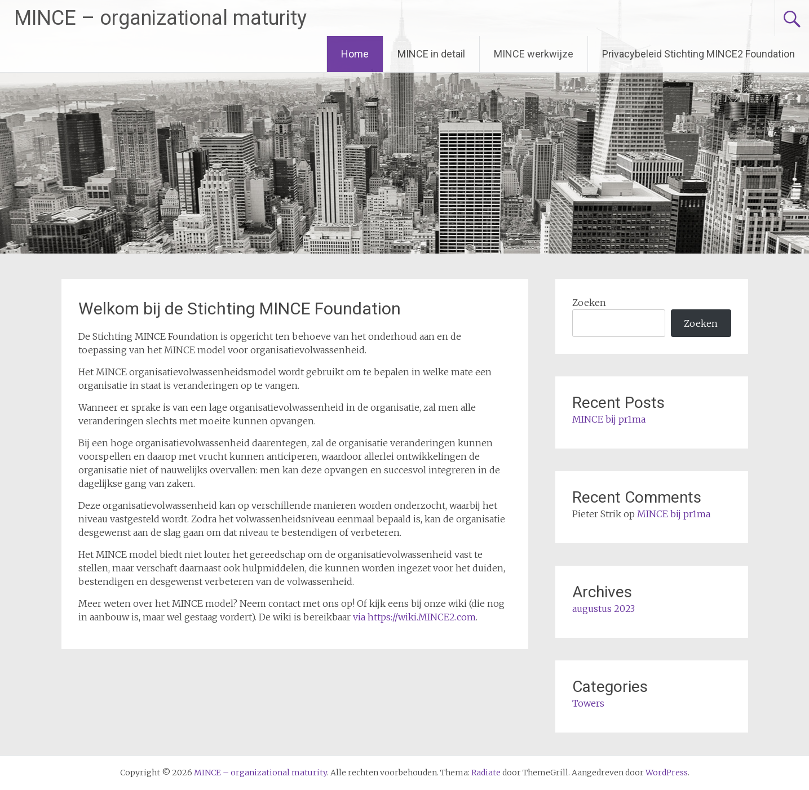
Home (355, 54)
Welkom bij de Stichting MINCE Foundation (239, 308)
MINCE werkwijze (533, 54)
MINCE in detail (431, 54)
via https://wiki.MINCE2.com (414, 617)
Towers (588, 703)
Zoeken (589, 302)
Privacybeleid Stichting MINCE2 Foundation (698, 54)
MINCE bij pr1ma (609, 419)
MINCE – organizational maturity (160, 18)
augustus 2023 (603, 608)
